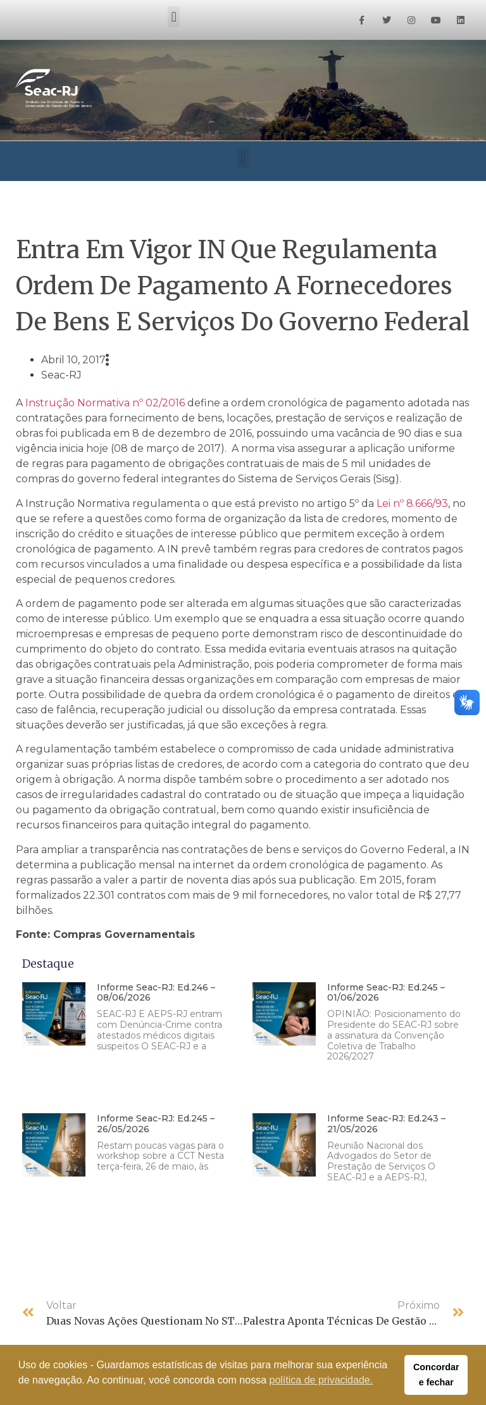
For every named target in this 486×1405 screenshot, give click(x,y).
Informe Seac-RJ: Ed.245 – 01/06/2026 (386, 993)
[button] (174, 16)
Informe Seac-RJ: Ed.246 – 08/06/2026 (156, 993)
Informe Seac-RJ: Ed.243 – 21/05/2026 (386, 1124)
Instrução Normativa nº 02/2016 (105, 403)
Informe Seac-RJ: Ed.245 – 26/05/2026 (156, 1124)
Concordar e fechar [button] (436, 1374)
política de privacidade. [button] (321, 1380)
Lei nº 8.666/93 (412, 503)
